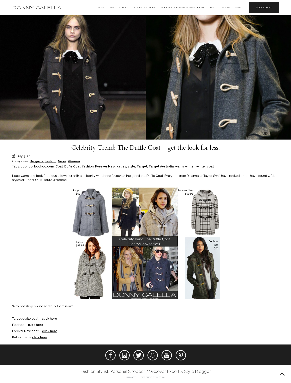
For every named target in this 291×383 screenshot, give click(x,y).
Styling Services (144, 7)
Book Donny (264, 7)
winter (190, 166)
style (131, 166)
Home (100, 7)
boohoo (26, 166)
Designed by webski (153, 377)
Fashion (50, 161)
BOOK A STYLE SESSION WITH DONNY (182, 7)
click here (49, 318)
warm (179, 166)
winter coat (205, 166)
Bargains (36, 161)
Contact (238, 7)
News (62, 161)
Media (226, 7)
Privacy (131, 377)
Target (142, 166)
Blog (213, 7)
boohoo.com (44, 166)
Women (74, 161)
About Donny (119, 7)
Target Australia (161, 166)
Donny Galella (36, 8)
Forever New (105, 166)
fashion (88, 166)
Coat (59, 166)
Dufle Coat (72, 166)
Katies (121, 166)
